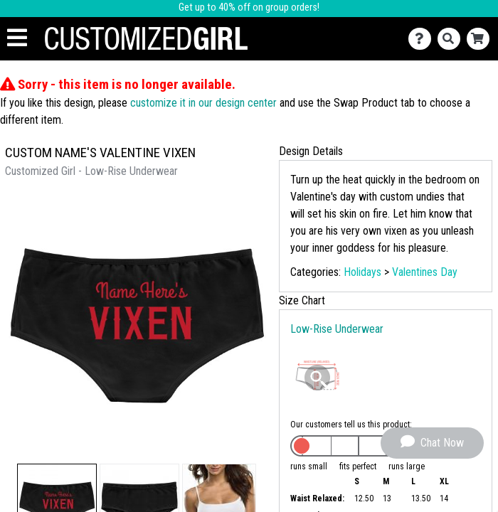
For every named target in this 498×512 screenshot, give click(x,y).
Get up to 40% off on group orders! (249, 7)
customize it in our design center (203, 103)
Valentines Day (424, 272)
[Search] (452, 39)
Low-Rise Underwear (336, 329)
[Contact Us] (423, 39)
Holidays (362, 272)
